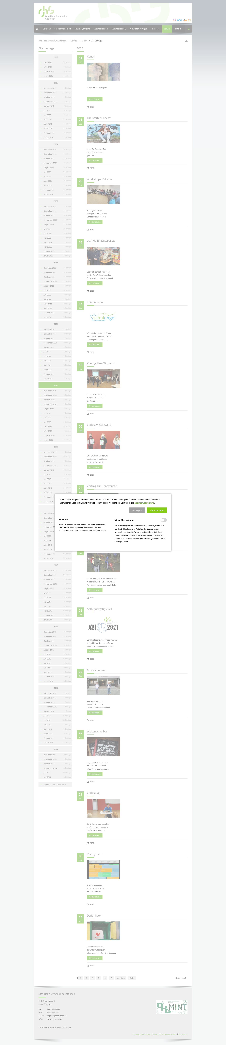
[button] (137, 510)
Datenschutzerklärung (144, 503)
